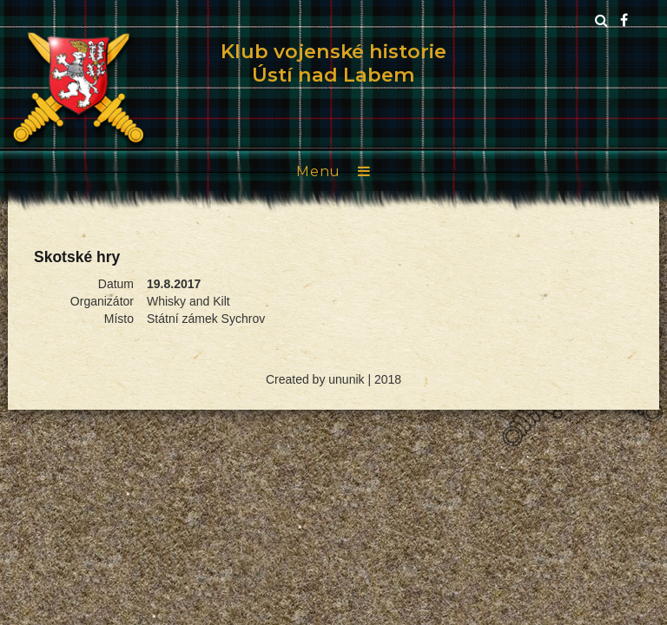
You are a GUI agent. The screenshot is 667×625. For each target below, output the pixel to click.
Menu (318, 171)
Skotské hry (77, 257)
